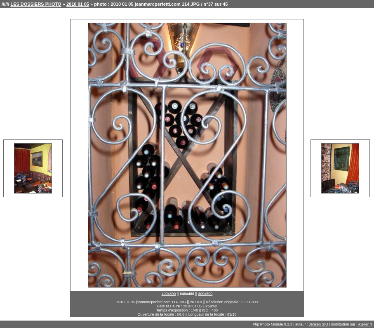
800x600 (205, 294)
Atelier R (365, 324)
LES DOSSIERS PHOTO (35, 4)
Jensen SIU (318, 324)
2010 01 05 (77, 4)
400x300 (169, 294)
